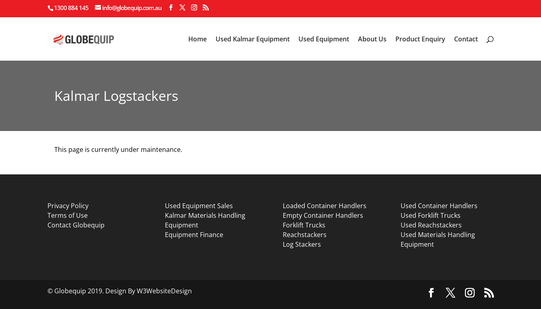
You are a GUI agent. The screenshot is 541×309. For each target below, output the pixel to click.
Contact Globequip (76, 225)
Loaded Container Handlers (324, 205)
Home (197, 39)
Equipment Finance (194, 234)
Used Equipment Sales (199, 205)
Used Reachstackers (431, 225)
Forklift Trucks (304, 225)
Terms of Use (67, 215)
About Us (372, 39)
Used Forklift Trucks (431, 215)
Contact (466, 39)
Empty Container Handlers (323, 215)
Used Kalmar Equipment (253, 39)
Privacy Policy (67, 205)
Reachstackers (305, 234)
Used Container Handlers (439, 205)
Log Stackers (302, 244)
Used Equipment (323, 39)
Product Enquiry (420, 39)
